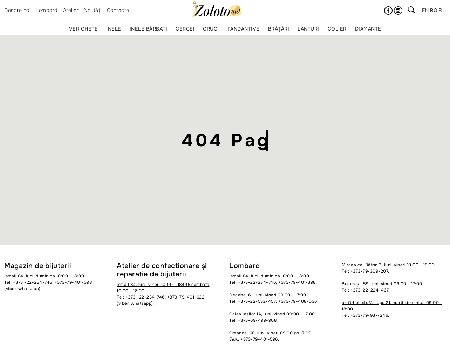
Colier (337, 29)
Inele (113, 29)
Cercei (185, 29)
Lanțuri (308, 29)
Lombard (47, 10)
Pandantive (243, 29)
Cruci (211, 29)
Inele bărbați (149, 29)
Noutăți (93, 10)
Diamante (368, 29)
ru (442, 10)
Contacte (118, 10)
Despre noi (17, 10)
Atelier (71, 10)
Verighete (83, 29)
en (425, 10)
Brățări (278, 29)
